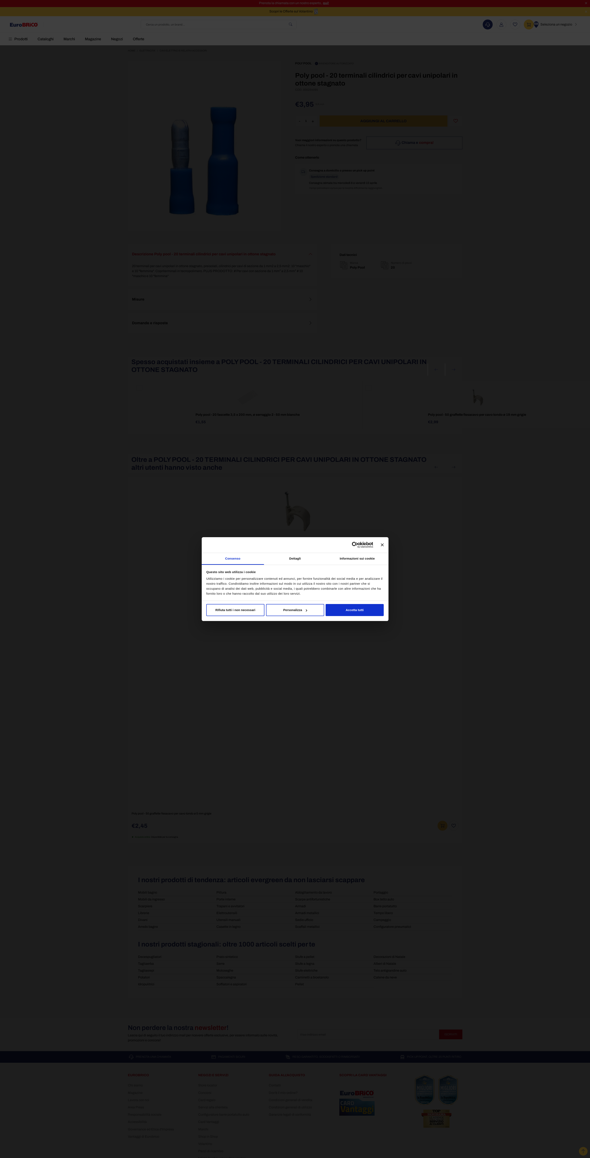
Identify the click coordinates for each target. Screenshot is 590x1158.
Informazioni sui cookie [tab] (357, 558)
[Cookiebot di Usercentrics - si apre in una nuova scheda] (355, 545)
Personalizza (295, 610)
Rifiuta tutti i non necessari (235, 610)
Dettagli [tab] (295, 558)
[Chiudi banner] (382, 544)
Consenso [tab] (232, 558)
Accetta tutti (355, 610)
